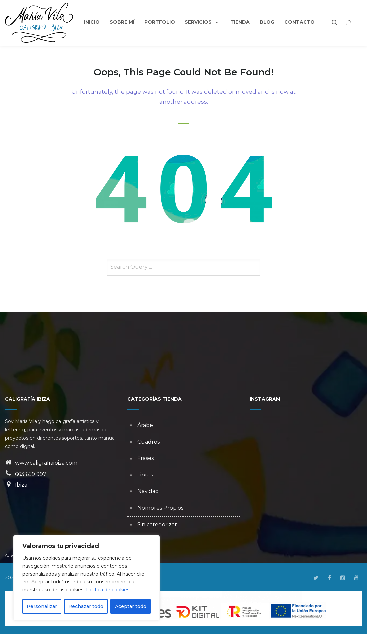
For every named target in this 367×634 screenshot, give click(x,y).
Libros (145, 475)
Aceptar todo (130, 606)
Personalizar (42, 606)
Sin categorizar (157, 524)
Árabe (145, 425)
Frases (145, 458)
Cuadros (148, 442)
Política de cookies (107, 590)
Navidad (148, 491)
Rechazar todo (85, 606)
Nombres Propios (160, 508)
